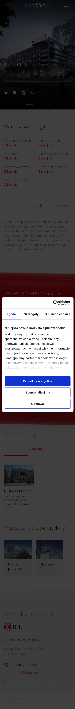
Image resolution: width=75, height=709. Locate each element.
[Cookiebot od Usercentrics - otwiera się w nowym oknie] (53, 303)
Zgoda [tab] (11, 313)
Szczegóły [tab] (31, 313)
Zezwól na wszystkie (37, 381)
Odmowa (37, 403)
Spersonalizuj (37, 392)
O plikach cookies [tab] (57, 313)
